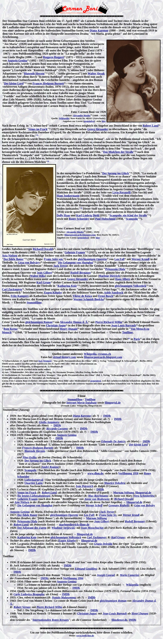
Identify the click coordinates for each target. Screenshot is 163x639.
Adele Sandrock (113, 292)
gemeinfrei (89, 121)
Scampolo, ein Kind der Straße (128, 215)
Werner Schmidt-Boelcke (88, 299)
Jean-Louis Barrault (123, 325)
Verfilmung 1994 (73, 578)
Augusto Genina (17, 60)
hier (104, 121)
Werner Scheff (94, 505)
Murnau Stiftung (123, 492)
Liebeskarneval (33, 479)
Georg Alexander (97, 129)
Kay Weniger (44, 361)
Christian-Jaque (56, 325)
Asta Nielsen (9, 255)
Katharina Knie (67, 285)
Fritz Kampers (20, 295)
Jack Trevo (60, 265)
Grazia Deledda (103, 543)
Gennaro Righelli (118, 505)
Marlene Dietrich (109, 275)
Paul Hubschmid (105, 218)
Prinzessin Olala (115, 269)
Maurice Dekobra (114, 482)
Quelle (7, 369)
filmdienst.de (119, 619)
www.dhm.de (95, 473)
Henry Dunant (68, 328)
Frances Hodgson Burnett (48, 83)
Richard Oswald (43, 249)
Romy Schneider (79, 218)
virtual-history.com (64, 357)
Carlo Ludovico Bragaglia (29, 594)
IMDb (107, 415)
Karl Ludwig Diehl (88, 215)
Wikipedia (64, 118)
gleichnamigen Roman (38, 322)
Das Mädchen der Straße (118, 151)
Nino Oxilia (29, 457)
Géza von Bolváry (29, 262)
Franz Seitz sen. (53, 259)
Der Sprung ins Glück (115, 173)
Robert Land (150, 125)
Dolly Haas (63, 215)
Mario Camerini (129, 575)
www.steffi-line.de (85, 635)
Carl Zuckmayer (12, 289)
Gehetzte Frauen (75, 252)
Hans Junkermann (68, 195)
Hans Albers (122, 279)
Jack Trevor (107, 511)
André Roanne (50, 466)
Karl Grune (43, 282)
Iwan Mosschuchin (92, 527)
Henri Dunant (139, 613)
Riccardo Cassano (57, 428)
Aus (6, 372)
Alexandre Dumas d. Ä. (74, 322)
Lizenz (5, 380)
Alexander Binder (81, 115)
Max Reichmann (98, 495)
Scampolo (132, 218)
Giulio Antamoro (49, 422)
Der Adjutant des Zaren (31, 527)
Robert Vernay (22, 607)
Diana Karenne (99, 30)
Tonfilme (127, 332)
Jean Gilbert (44, 272)
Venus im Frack (37, 129)
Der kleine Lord (14, 83)
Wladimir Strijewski (63, 527)
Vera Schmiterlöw (144, 495)
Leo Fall (119, 259)
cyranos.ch (104, 353)
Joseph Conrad (106, 575)
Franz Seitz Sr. (108, 514)
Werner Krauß (140, 259)
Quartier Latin (33, 482)
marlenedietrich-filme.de (74, 524)
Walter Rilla (37, 275)
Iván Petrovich (84, 486)
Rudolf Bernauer (80, 272)
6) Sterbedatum (9, 375)
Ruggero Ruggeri (53, 57)
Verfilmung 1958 (128, 473)
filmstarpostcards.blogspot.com (79, 234)
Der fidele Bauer (14, 259)
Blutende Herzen (34, 73)
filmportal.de (113, 402)
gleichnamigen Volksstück (130, 285)
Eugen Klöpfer (53, 292)
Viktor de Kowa (82, 295)
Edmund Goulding (86, 568)
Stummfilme (34, 302)
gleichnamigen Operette (92, 259)
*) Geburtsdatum (10, 361)
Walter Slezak (96, 73)
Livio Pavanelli (121, 192)
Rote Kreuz (10, 328)
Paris (137, 338)
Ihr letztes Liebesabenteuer (33, 495)
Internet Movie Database (81, 402)
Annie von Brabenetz (96, 498)
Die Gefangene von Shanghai (75, 262)
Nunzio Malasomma (64, 597)
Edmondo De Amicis (113, 441)
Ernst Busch (105, 295)
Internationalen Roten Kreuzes (51, 619)
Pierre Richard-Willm (108, 322)
